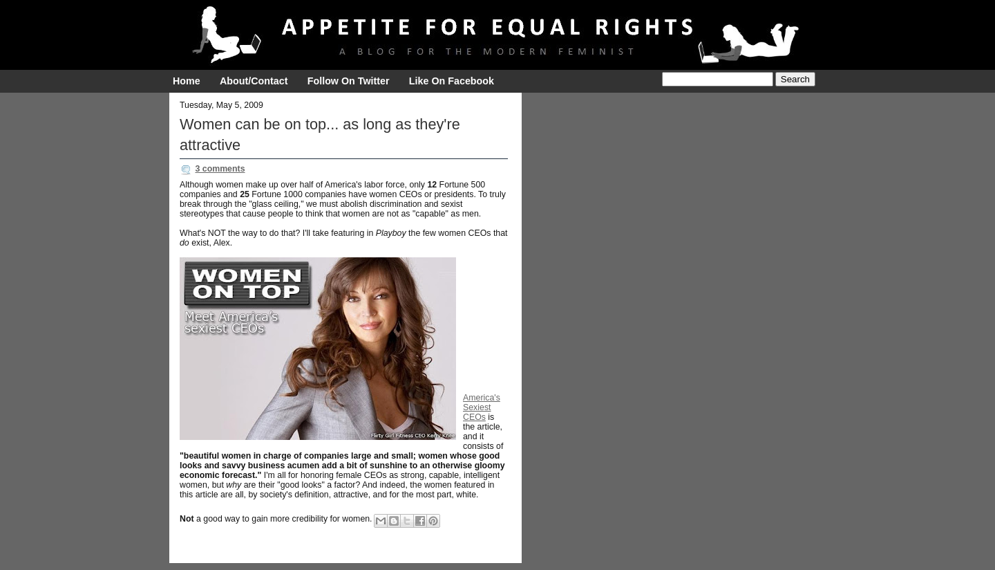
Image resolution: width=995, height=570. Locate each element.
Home (186, 80)
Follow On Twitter (348, 80)
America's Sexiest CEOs (481, 407)
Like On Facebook (451, 80)
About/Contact (253, 80)
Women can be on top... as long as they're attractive (320, 135)
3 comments (220, 169)
